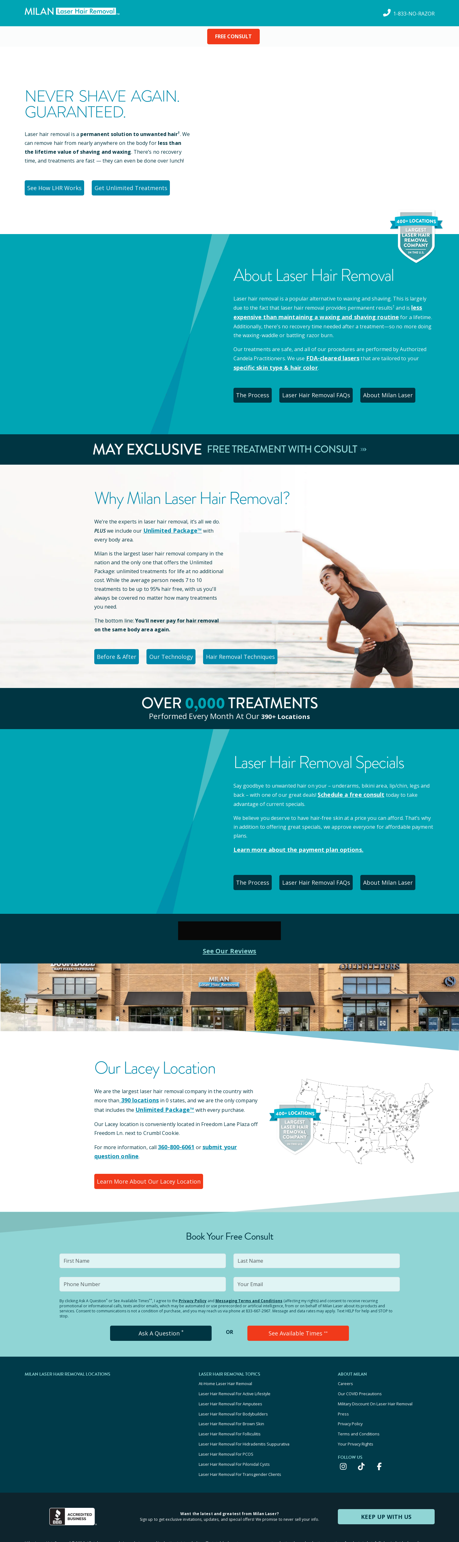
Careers (345, 1363)
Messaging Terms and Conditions (248, 1282)
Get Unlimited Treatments (135, 186)
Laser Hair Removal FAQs (324, 389)
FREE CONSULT (233, 36)
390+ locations (285, 705)
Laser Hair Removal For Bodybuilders (233, 1388)
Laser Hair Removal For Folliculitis (230, 1406)
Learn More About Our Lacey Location (147, 1163)
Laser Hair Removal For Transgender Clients (240, 1440)
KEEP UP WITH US (386, 1480)
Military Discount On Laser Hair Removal (375, 1380)
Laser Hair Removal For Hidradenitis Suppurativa (244, 1414)
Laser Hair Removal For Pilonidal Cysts (234, 1431)
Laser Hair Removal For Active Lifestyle (234, 1371)
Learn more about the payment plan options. (291, 838)
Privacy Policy (193, 1282)
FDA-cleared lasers (330, 354)
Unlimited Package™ (169, 522)
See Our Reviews (229, 936)
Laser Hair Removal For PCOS (226, 1423)
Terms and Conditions (359, 1406)
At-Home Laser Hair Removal (225, 1363)
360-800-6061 (174, 1131)
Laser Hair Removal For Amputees (230, 1380)
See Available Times (298, 1313)
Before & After (119, 647)
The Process (256, 389)
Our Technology (179, 647)
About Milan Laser (399, 389)
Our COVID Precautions (360, 1371)
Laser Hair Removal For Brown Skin (231, 1397)
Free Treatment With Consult (287, 442)
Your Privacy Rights (355, 1414)
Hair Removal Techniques (252, 647)
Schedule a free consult (348, 784)
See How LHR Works (57, 186)
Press (343, 1388)
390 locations (136, 1085)
